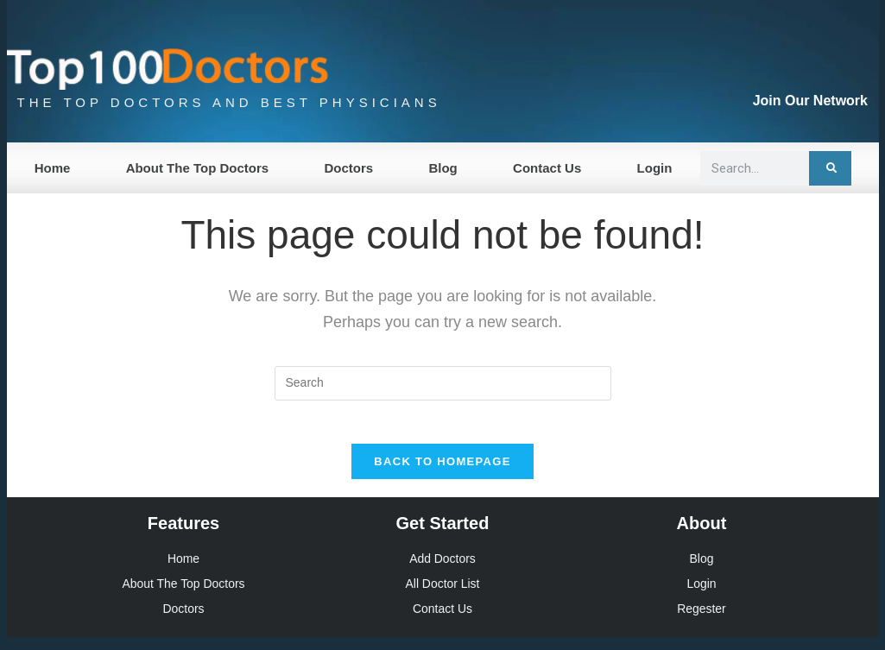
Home (53, 168)
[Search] (830, 168)
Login (655, 168)
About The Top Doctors (197, 168)
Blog (442, 168)
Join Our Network (810, 100)
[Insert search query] (443, 383)
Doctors (348, 168)
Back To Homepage (442, 470)
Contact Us (547, 168)
